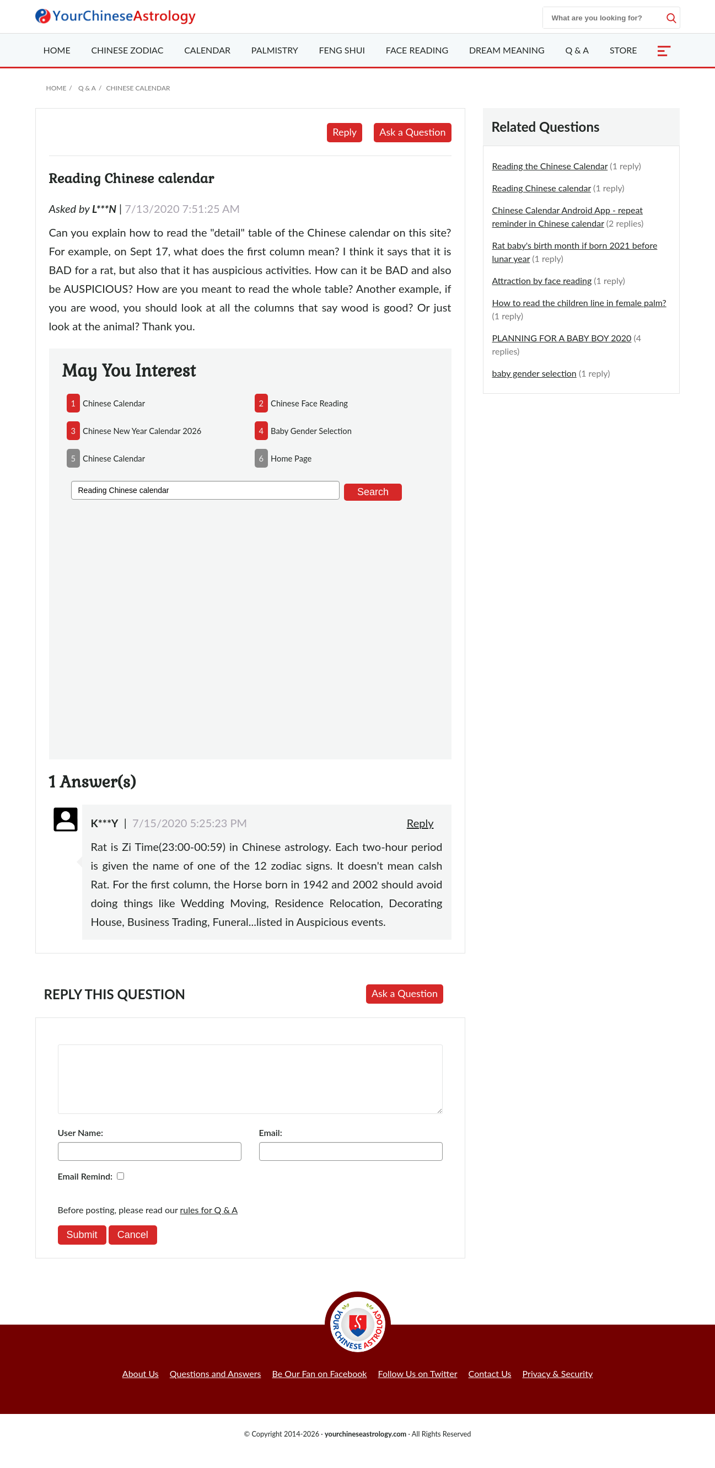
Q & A (577, 50)
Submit (82, 1247)
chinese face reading (309, 403)
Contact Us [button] (490, 1386)
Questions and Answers (215, 1386)
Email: (270, 1145)
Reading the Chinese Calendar (550, 165)
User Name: (80, 1145)
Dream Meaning (507, 50)
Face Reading (417, 50)
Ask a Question (412, 132)
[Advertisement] (250, 628)
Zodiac (127, 50)
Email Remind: (85, 1189)
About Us (140, 1386)
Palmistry (274, 50)
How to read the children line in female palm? (579, 302)
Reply (344, 132)
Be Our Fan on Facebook (319, 1386)
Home (57, 50)
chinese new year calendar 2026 (142, 431)
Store (623, 50)
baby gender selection (311, 431)
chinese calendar (114, 403)
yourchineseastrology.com (365, 1447)
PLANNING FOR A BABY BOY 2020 (562, 338)
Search (373, 491)
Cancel (132, 1247)
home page (291, 458)
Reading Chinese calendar (542, 188)
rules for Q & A (209, 1223)
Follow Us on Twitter (418, 1386)
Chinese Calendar (138, 88)
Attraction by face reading (542, 280)
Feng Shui (342, 50)
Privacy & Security (558, 1386)
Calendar (207, 50)
